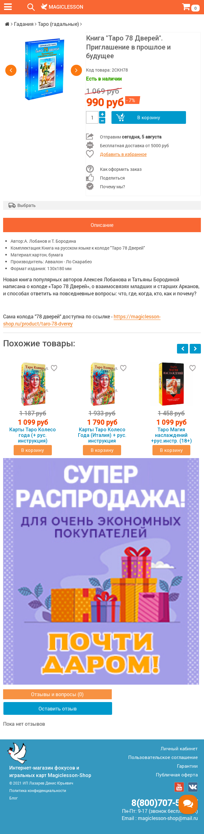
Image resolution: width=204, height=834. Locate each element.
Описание (102, 225)
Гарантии (187, 766)
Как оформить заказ (121, 169)
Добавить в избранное (123, 154)
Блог (13, 797)
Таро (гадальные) (58, 24)
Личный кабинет (179, 748)
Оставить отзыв (58, 708)
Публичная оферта (177, 774)
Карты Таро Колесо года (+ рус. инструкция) (32, 435)
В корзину (148, 117)
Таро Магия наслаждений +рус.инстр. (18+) (171, 435)
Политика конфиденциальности (37, 790)
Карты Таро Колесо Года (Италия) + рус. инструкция (102, 435)
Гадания (24, 24)
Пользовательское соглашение (163, 757)
